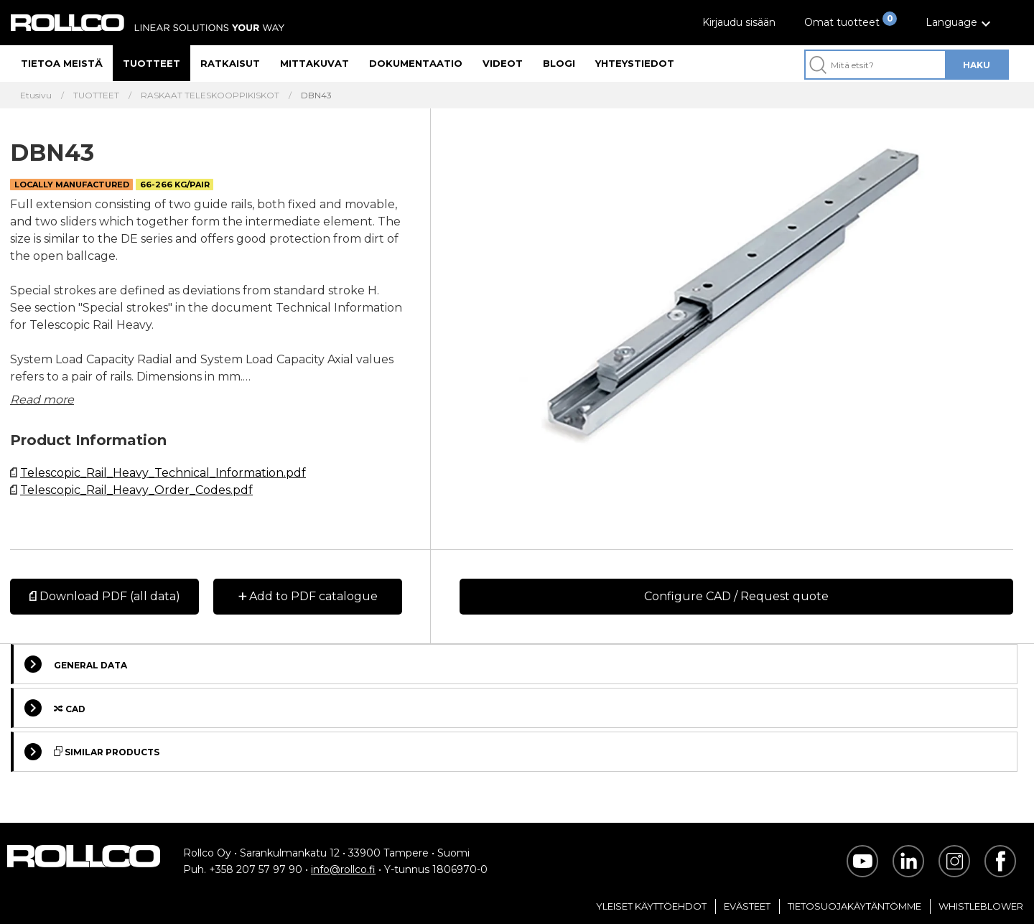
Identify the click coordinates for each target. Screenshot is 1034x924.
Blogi (559, 63)
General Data (75, 664)
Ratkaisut (230, 63)
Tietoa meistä (62, 63)
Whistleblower (980, 906)
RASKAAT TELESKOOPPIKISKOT (210, 95)
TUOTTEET (96, 95)
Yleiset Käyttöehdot (651, 906)
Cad (54, 708)
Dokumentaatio (415, 63)
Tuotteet (151, 63)
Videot (503, 63)
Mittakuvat (314, 63)
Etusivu (36, 95)
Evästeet (747, 906)
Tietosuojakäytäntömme (854, 906)
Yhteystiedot (634, 63)
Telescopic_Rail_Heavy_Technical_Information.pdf (163, 473)
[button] (960, 22)
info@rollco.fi (343, 869)
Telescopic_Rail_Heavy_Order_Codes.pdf (136, 490)
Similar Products (91, 751)
